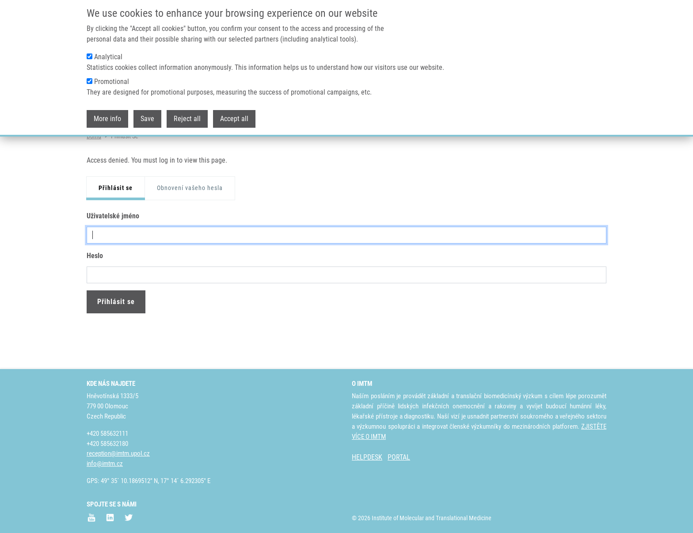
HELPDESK (367, 457)
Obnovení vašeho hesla (190, 222)
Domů (94, 170)
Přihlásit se (116, 222)
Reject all (187, 118)
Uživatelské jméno (113, 250)
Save (147, 118)
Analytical (108, 57)
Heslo (95, 290)
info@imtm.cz (105, 464)
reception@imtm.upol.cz (118, 453)
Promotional (111, 81)
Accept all (234, 118)
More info (107, 118)
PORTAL (399, 457)
